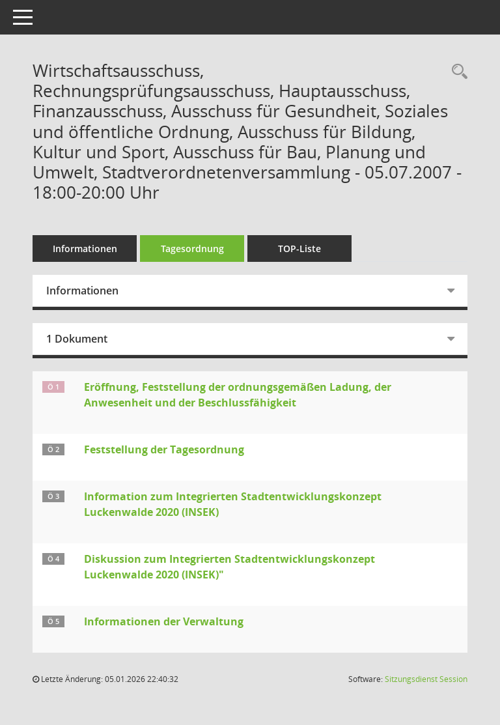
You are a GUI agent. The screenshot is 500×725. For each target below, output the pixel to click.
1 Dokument (76, 339)
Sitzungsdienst (426, 679)
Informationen (85, 248)
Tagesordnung (192, 248)
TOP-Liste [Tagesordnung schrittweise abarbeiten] (299, 248)
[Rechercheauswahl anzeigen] (456, 72)
